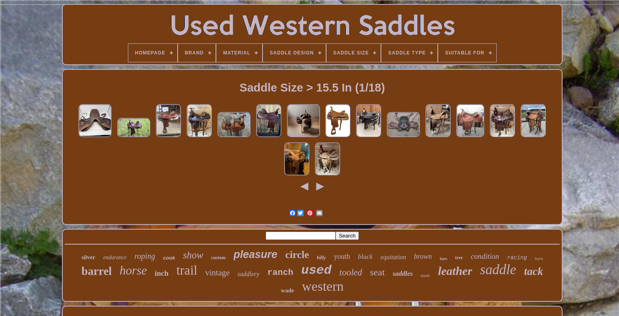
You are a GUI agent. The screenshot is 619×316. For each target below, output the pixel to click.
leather (455, 270)
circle (297, 254)
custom (218, 257)
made (425, 275)
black (365, 256)
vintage (217, 272)
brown (423, 256)
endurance (114, 257)
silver (88, 257)
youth (342, 256)
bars (443, 258)
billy (321, 257)
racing (517, 257)
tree (459, 257)
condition (485, 256)
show (193, 255)
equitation (393, 257)
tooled (351, 272)
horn (539, 258)
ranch (280, 273)
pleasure (256, 254)
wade (287, 290)
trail (186, 270)
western (323, 286)
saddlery (248, 274)
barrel (96, 271)
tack (533, 271)
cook (169, 258)
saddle (498, 269)
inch (162, 273)
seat (377, 272)
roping (145, 256)
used (316, 270)
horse (133, 270)
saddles (403, 273)
